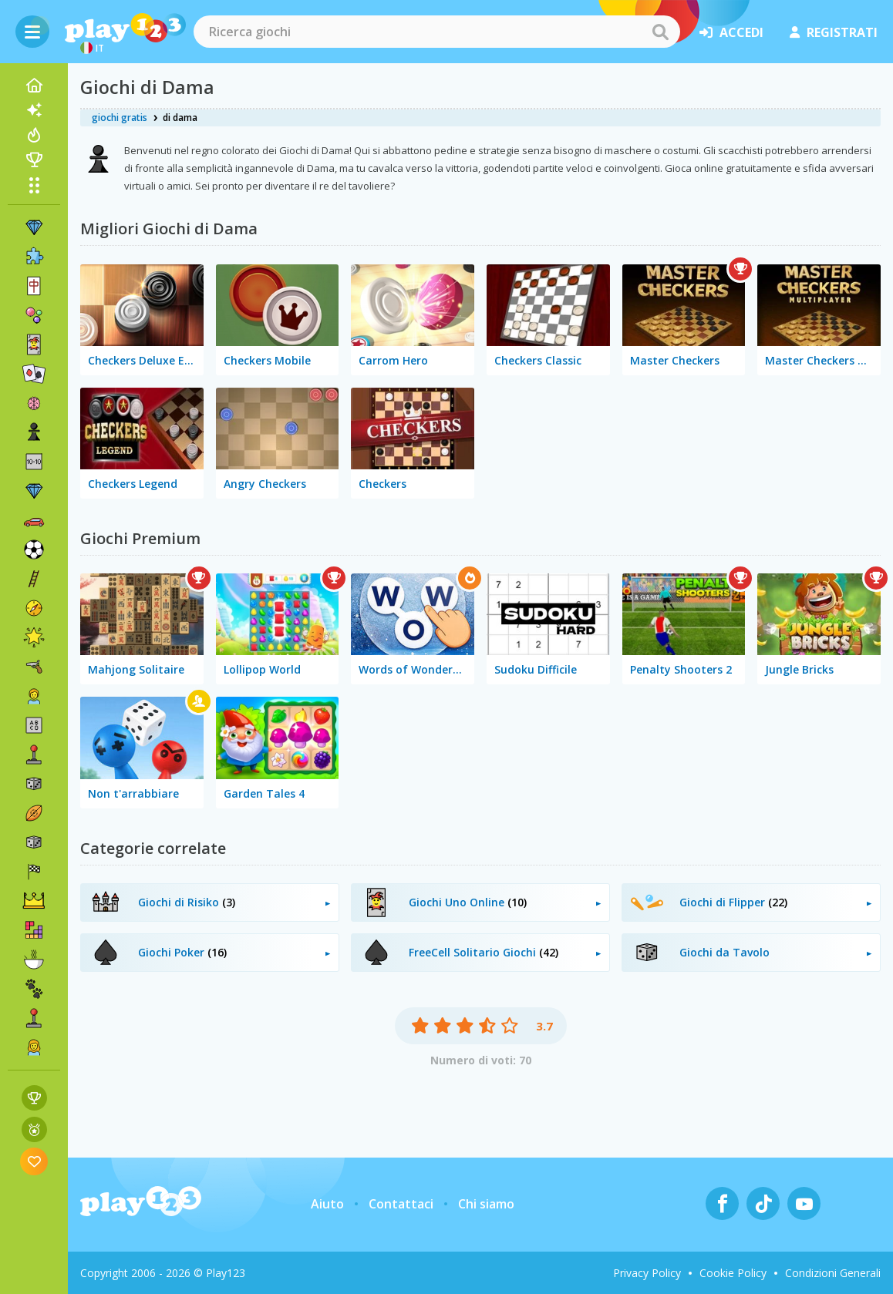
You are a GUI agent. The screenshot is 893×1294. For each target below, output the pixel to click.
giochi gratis (119, 117)
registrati (834, 32)
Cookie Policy (733, 1272)
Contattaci (401, 1203)
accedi (731, 32)
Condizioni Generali (833, 1272)
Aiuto (327, 1203)
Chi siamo (486, 1203)
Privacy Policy (647, 1272)
